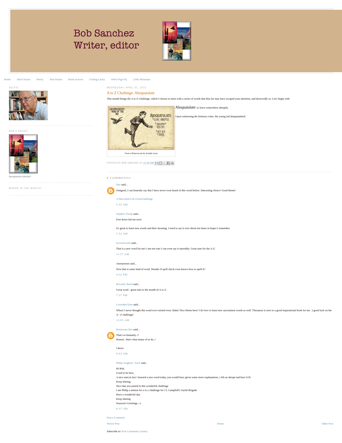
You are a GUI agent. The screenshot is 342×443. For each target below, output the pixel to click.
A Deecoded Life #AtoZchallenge (134, 198)
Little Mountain (141, 79)
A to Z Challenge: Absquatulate (130, 93)
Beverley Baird (124, 284)
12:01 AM (123, 320)
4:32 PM (121, 274)
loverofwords (123, 242)
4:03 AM (122, 353)
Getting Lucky (97, 79)
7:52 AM (122, 233)
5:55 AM (122, 204)
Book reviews (75, 79)
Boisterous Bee (124, 329)
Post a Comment (116, 417)
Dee (118, 184)
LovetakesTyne (124, 304)
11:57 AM (122, 254)
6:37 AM (122, 408)
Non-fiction (56, 79)
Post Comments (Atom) (134, 431)
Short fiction (23, 79)
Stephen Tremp (124, 213)
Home (7, 79)
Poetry (39, 79)
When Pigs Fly (119, 79)
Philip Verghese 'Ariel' (128, 362)
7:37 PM (121, 295)
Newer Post (113, 423)
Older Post (327, 423)
